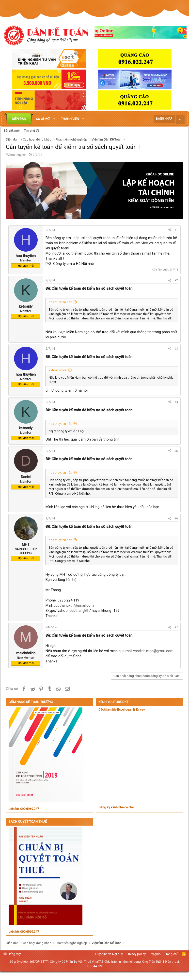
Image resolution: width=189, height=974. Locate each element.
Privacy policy (136, 954)
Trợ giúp (155, 954)
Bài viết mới (11, 130)
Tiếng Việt (12, 954)
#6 (176, 518)
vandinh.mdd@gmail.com (153, 651)
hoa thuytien (18, 155)
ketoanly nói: (58, 370)
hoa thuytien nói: (60, 302)
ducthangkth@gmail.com (74, 605)
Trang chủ (171, 954)
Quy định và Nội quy (109, 954)
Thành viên (70, 119)
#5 (176, 451)
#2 (176, 280)
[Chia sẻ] (170, 230)
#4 (176, 402)
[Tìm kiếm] (180, 119)
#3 (176, 348)
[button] (54, 119)
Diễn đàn (19, 119)
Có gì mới (43, 119)
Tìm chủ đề (31, 130)
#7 (176, 627)
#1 (176, 230)
